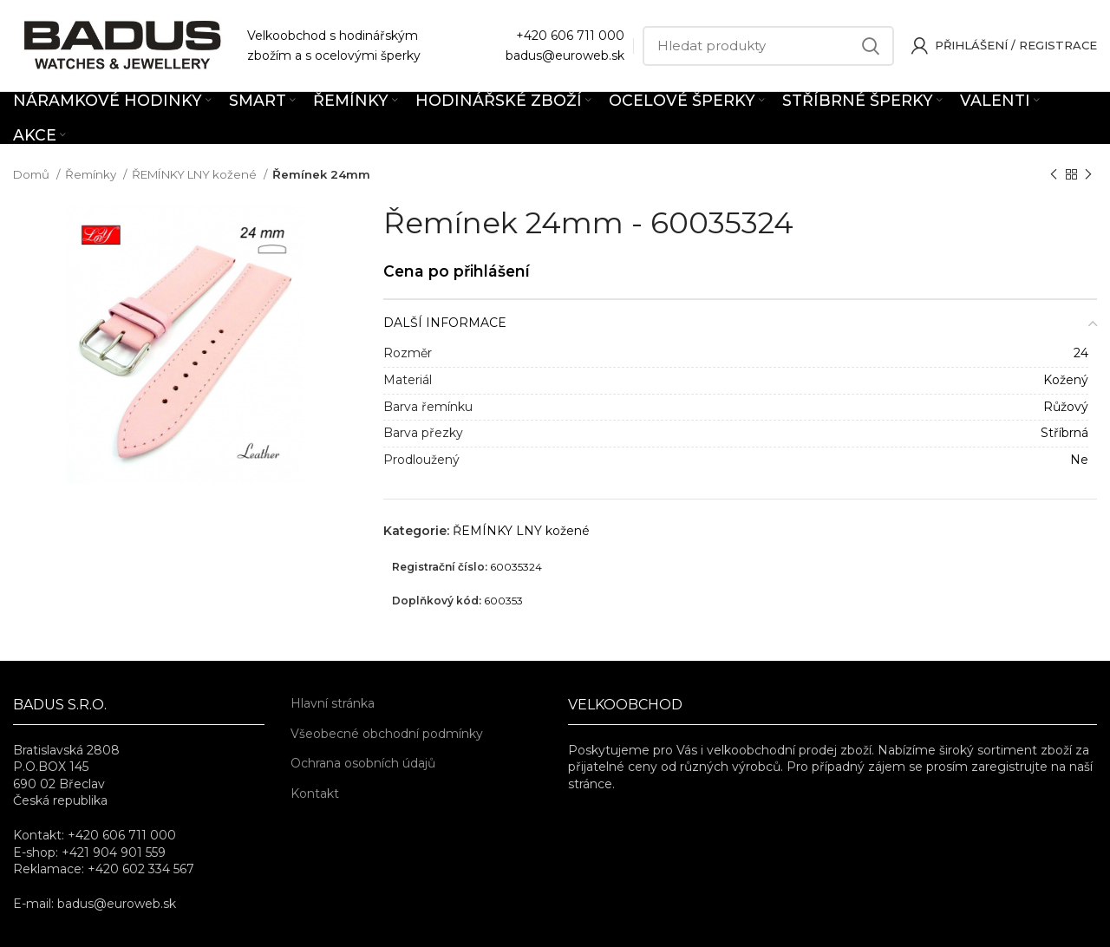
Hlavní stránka (333, 703)
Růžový (1065, 407)
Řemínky (92, 174)
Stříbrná (1064, 433)
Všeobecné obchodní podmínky (387, 733)
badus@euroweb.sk (565, 55)
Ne (1079, 459)
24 (1081, 353)
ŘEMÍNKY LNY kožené (195, 174)
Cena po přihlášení (456, 271)
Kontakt (315, 793)
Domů (32, 174)
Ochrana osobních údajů (363, 763)
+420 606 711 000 (570, 35)
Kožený (1065, 380)
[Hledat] (768, 46)
